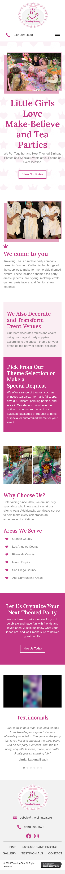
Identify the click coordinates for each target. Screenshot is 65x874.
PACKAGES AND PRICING (39, 847)
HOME (11, 847)
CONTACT (55, 853)
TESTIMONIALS (32, 853)
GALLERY (9, 853)
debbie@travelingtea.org (36, 817)
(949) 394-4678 (23, 35)
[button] (58, 36)
